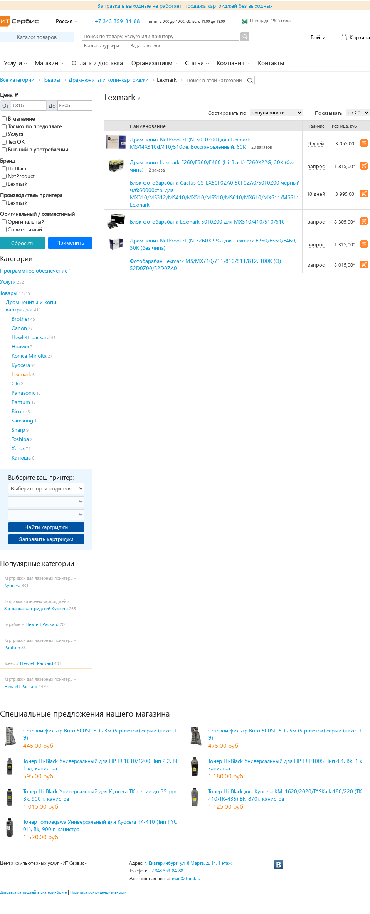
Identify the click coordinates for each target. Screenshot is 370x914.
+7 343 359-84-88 (117, 21)
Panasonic (23, 392)
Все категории (17, 79)
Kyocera (21, 365)
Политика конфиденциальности (98, 892)
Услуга (12, 134)
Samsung (22, 420)
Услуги (8, 281)
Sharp (18, 429)
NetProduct (18, 176)
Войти (318, 37)
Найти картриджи (46, 527)
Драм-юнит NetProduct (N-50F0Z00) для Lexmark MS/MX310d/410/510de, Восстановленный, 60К (190, 143)
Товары (51, 79)
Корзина (360, 37)
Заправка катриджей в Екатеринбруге (33, 892)
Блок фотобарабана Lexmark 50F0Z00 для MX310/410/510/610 (207, 221)
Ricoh (18, 411)
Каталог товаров (37, 36)
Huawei (20, 346)
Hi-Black (14, 168)
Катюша (21, 457)
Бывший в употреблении (35, 149)
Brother (20, 318)
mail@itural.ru (186, 878)
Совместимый (22, 229)
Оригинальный (23, 221)
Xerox (18, 448)
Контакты (271, 63)
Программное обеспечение (33, 270)
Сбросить (22, 243)
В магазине (18, 118)
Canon (19, 328)
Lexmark (14, 183)
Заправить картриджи (46, 539)
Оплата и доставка (97, 63)
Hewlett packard (31, 337)
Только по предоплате (32, 126)
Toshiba (20, 439)
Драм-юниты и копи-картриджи (108, 79)
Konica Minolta (29, 355)
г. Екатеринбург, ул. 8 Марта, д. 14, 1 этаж (188, 863)
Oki (16, 383)
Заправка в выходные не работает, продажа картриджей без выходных (185, 5)
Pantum (21, 402)
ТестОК (13, 141)
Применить (70, 243)
